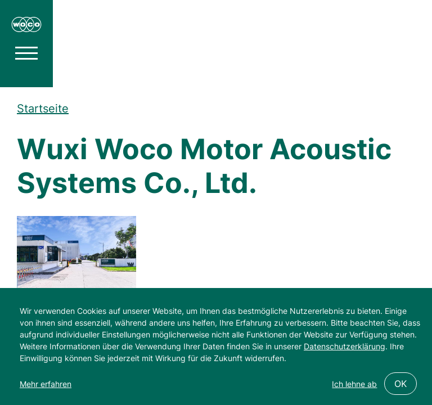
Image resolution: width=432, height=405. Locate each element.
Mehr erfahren (45, 384)
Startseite (43, 108)
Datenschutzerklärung (344, 346)
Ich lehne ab (354, 384)
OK (400, 383)
